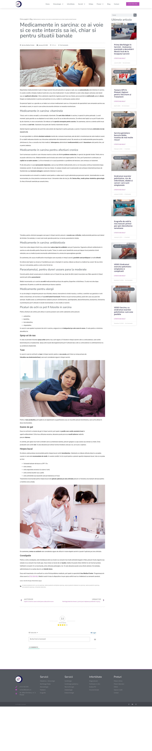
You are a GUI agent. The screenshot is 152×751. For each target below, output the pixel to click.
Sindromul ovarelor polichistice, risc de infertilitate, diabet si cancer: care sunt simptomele (123, 180)
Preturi (100, 4)
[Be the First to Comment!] (59, 639)
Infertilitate (71, 4)
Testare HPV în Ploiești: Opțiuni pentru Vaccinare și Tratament (122, 93)
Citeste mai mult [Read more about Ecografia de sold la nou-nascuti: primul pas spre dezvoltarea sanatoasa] (119, 233)
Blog (108, 4)
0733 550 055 (33, 576)
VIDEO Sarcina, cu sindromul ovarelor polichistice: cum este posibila (123, 310)
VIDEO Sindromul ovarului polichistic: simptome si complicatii (122, 267)
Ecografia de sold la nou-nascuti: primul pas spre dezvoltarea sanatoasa (123, 224)
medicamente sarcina (92, 585)
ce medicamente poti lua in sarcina (33, 585)
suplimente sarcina (28, 587)
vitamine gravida (40, 587)
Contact (116, 4)
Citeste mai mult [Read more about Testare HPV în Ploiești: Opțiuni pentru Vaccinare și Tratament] (119, 101)
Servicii (81, 4)
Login (93, 633)
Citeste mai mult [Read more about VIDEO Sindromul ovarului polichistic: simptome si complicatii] (119, 276)
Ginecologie (58, 4)
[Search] (135, 15)
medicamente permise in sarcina (75, 585)
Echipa (91, 4)
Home (48, 4)
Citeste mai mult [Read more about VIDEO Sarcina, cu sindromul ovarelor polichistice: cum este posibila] (119, 319)
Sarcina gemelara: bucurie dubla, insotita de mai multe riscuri (123, 136)
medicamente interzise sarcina (54, 585)
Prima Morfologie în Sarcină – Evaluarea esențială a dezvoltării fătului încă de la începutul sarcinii (124, 49)
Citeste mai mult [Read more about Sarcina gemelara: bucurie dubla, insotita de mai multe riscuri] (119, 144)
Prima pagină (24, 19)
